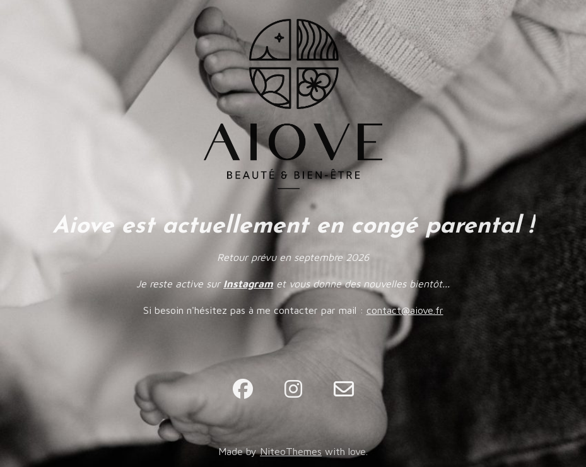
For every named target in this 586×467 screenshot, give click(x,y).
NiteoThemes (291, 451)
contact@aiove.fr (404, 310)
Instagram (248, 283)
